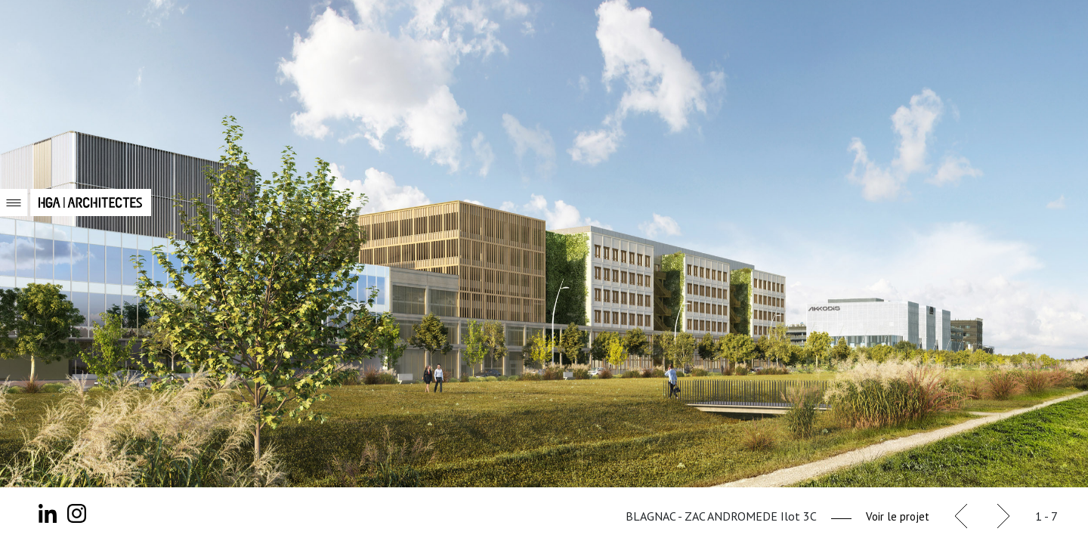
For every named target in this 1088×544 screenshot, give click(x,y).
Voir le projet (897, 516)
